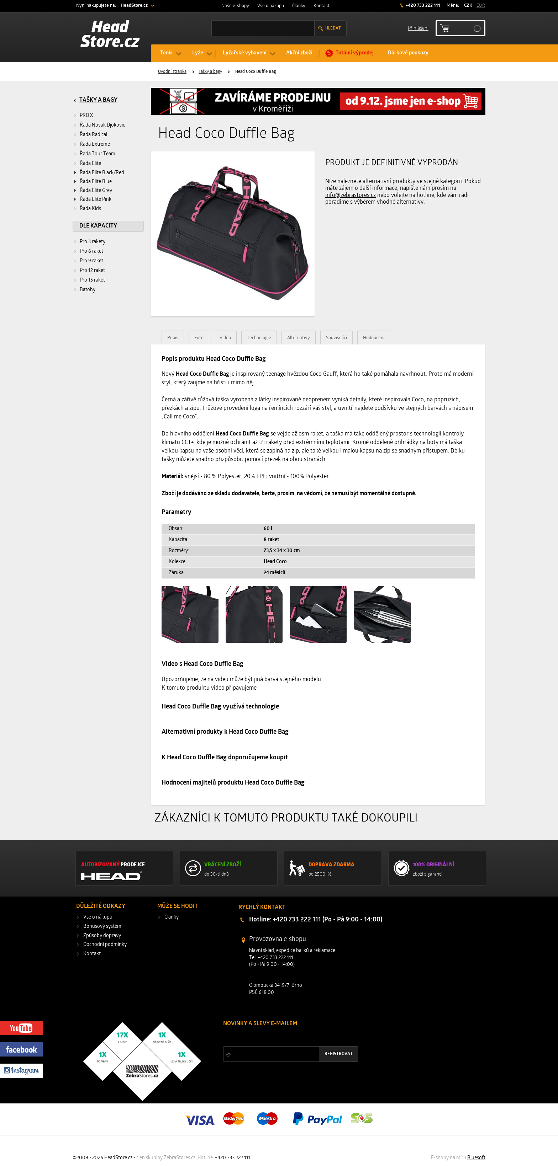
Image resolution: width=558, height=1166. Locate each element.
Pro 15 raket (92, 280)
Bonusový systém (102, 926)
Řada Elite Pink (95, 199)
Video (225, 338)
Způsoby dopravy (102, 935)
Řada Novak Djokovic (102, 125)
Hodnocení (373, 338)
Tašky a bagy (210, 72)
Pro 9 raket (91, 261)
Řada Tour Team (97, 154)
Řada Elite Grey (96, 190)
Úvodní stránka (172, 72)
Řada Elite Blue (96, 181)
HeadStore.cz (134, 5)
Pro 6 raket (91, 251)
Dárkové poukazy (408, 53)
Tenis (166, 53)
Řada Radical (93, 135)
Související (336, 338)
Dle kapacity (98, 226)
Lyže (197, 53)
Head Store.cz (110, 35)
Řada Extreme (95, 144)
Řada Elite (90, 163)
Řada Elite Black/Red (102, 173)
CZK (468, 5)
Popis (172, 338)
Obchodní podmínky (105, 944)
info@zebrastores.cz (350, 195)
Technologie (259, 338)
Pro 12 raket (92, 270)
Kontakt (322, 6)
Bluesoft (476, 1158)
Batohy (87, 290)
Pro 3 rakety (92, 242)
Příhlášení (418, 28)
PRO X (86, 115)
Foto (199, 338)
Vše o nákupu (270, 6)
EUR (481, 5)
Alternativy (298, 338)
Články (298, 6)
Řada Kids (90, 209)
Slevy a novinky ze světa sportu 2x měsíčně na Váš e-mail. (284, 1037)
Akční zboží (299, 53)
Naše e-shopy (235, 6)
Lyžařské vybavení (245, 53)
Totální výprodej (355, 53)
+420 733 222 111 (422, 5)
